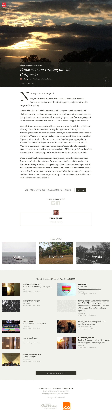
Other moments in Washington (56, 279)
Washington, (42, 79)
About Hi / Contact (44, 388)
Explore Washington (56, 373)
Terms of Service (68, 388)
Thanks (81, 190)
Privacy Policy (56, 388)
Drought (29, 65)
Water (22, 65)
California (37, 65)
